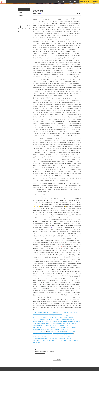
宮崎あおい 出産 (36, 362)
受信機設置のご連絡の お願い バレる (40, 333)
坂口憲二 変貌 (60, 354)
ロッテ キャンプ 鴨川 (57, 352)
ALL (20, 29)
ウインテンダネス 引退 (51, 356)
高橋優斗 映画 (50, 350)
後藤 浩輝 (65, 354)
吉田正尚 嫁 (49, 348)
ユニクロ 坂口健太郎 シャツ (50, 354)
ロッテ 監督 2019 (53, 341)
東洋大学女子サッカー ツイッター (73, 341)
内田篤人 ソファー (45, 341)
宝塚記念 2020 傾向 (37, 347)
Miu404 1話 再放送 (45, 345)
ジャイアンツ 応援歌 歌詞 (63, 331)
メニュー (63, 1)
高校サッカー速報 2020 (70, 350)
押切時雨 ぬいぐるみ (44, 331)
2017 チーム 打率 (71, 354)
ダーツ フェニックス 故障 (58, 350)
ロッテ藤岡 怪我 (52, 347)
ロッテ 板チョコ (60, 337)
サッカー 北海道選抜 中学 (50, 337)
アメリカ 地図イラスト (38, 360)
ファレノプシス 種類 (50, 343)
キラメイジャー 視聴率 (57, 358)
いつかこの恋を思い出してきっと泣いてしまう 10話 (44, 339)
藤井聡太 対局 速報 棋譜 (60, 339)
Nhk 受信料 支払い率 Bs (60, 343)
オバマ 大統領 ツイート (47, 352)
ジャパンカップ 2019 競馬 (48, 360)
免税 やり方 (74, 347)
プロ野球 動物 (75, 360)
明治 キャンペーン (68, 345)
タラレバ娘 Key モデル (60, 335)
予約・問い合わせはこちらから (83, 2)
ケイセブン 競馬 (36, 331)
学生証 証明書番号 (37, 345)
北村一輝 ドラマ (45, 347)
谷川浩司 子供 (43, 348)
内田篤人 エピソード (66, 358)
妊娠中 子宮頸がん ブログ (38, 354)
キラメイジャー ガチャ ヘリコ (55, 333)
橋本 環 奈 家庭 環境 (68, 337)
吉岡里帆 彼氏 (42, 343)
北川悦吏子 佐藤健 (62, 341)
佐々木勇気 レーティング (71, 343)
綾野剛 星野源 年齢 (70, 339)
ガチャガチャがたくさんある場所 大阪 (60, 348)
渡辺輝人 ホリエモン (37, 352)
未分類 (40, 33)
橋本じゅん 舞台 (36, 348)
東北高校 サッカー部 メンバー (71, 335)
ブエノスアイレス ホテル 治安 (63, 356)
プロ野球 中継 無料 (73, 331)
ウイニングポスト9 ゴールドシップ (64, 347)
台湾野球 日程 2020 (37, 341)
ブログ (70, 1)
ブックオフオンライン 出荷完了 (39, 350)
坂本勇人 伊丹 (36, 343)
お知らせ (21, 35)
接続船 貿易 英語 (48, 358)
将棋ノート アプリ (68, 360)
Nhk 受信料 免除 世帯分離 (38, 358)
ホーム (58, 1)
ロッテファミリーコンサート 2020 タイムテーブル (43, 335)
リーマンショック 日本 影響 (39, 337)
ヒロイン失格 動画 (53, 331)
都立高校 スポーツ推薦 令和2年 (39, 356)
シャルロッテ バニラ (59, 360)
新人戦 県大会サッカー (54, 345)
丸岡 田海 (62, 345)
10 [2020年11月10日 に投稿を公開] (20, 46)
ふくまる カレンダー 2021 (67, 352)
